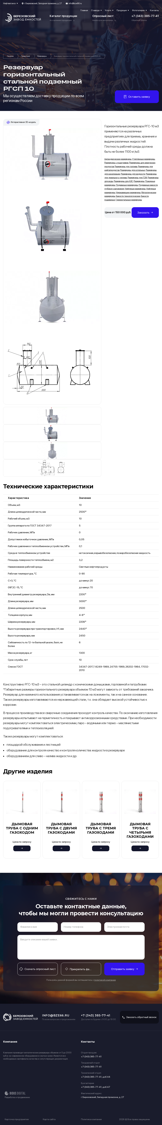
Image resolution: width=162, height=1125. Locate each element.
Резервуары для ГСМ (137, 177)
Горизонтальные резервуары (129, 200)
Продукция (122, 10)
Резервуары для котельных (132, 170)
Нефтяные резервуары (135, 189)
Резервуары (42, 56)
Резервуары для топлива (126, 166)
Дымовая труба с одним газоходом (22, 828)
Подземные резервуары (127, 185)
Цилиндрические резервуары (117, 159)
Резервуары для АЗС (123, 181)
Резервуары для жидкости (133, 174)
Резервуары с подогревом (116, 163)
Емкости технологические (128, 196)
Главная (84, 10)
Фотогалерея (138, 10)
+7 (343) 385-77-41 (145, 16)
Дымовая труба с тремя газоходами (101, 828)
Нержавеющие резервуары (128, 192)
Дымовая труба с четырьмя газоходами (140, 830)
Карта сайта (49, 1119)
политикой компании (105, 980)
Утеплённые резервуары (143, 159)
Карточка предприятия (17, 1119)
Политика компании (91, 1119)
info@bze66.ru (75, 3)
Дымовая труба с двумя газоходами (61, 828)
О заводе (95, 10)
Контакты (154, 10)
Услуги (108, 10)
